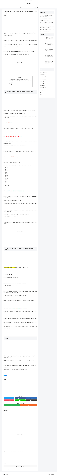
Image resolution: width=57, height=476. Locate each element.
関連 (10, 86)
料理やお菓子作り (43, 87)
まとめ (10, 83)
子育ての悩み (42, 83)
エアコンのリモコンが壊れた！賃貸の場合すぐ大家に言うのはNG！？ (47, 27)
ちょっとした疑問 (43, 76)
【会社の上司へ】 (12, 82)
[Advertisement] (20, 69)
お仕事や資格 (42, 74)
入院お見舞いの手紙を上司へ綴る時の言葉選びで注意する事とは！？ (19, 79)
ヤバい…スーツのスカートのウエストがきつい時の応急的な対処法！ (47, 30)
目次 (19, 77)
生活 (41, 92)
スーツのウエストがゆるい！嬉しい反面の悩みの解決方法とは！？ (47, 20)
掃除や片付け (42, 85)
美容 (41, 94)
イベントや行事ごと (43, 72)
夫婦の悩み (42, 81)
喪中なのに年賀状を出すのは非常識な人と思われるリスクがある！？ (47, 23)
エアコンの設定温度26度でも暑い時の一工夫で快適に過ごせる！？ (47, 16)
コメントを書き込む (20, 466)
